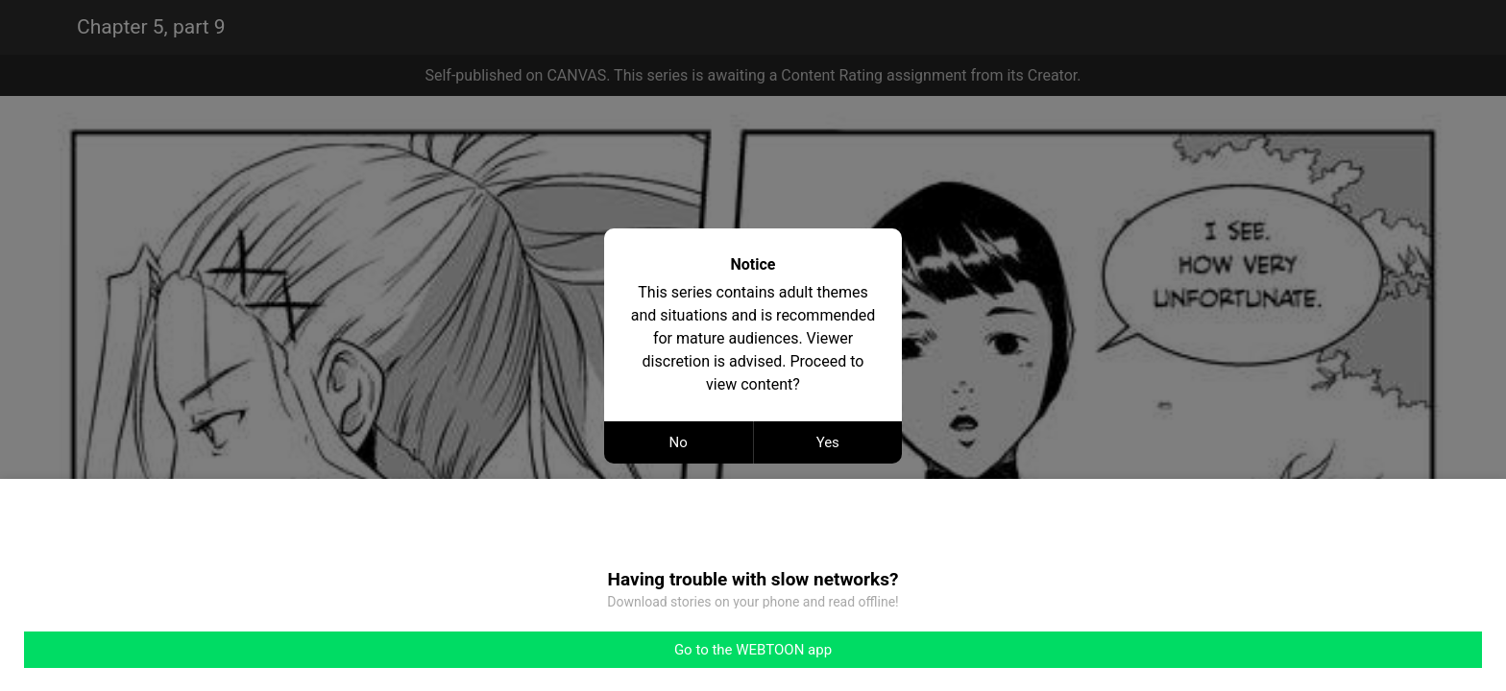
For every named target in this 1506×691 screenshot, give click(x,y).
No (678, 442)
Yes (827, 442)
